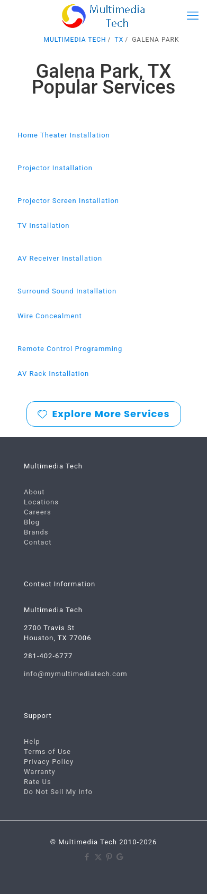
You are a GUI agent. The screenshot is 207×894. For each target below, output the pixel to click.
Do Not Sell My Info (58, 792)
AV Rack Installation (53, 373)
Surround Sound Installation (66, 291)
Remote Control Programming (69, 349)
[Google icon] (120, 857)
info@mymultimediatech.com (76, 674)
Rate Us (37, 782)
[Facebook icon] (87, 857)
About (34, 492)
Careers (37, 512)
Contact (37, 542)
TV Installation (43, 225)
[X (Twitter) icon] (98, 857)
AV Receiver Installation (59, 258)
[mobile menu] (193, 16)
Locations (41, 502)
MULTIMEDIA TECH (75, 39)
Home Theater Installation (63, 135)
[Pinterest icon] (109, 857)
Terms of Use (47, 751)
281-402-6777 (48, 656)
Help (32, 741)
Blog (32, 522)
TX (119, 39)
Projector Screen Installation (68, 201)
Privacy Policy (49, 762)
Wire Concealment (49, 316)
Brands (36, 532)
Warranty (40, 772)
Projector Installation (55, 168)
